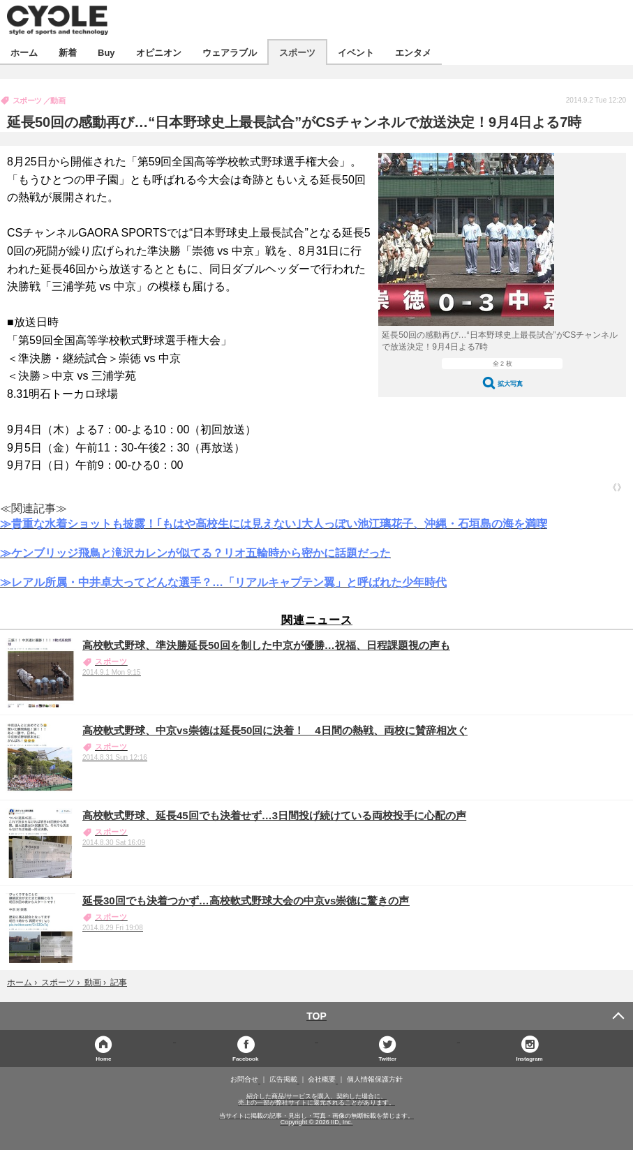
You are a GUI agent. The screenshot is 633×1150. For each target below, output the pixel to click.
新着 (68, 52)
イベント (356, 52)
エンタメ (413, 52)
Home (103, 1058)
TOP (316, 1016)
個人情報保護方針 (375, 1079)
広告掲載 (283, 1079)
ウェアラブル (229, 52)
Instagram (529, 1058)
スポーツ (297, 52)
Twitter (387, 1058)
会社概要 (322, 1079)
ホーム (24, 52)
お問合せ (244, 1079)
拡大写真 (510, 383)
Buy (106, 52)
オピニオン (158, 52)
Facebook (245, 1058)
